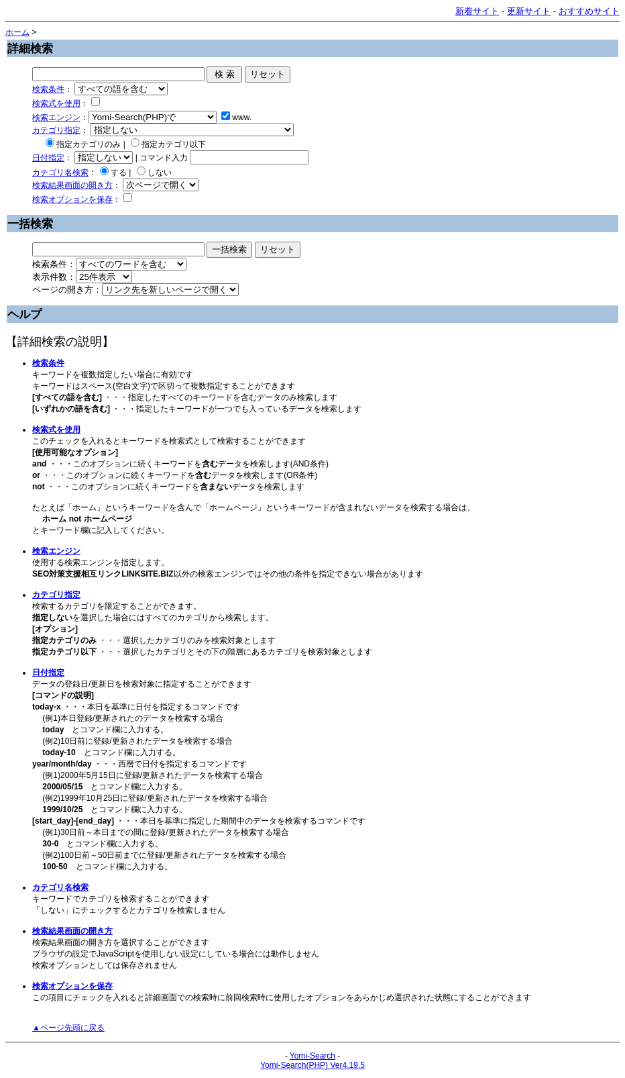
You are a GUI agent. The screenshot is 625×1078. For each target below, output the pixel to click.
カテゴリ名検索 (60, 172)
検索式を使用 (56, 103)
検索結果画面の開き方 (72, 185)
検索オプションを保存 (72, 199)
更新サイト (529, 11)
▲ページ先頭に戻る (68, 1027)
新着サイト (477, 11)
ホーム (17, 32)
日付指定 (48, 157)
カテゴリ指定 (56, 130)
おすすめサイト (589, 11)
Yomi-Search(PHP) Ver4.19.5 (312, 1065)
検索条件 (48, 89)
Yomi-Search (312, 1056)
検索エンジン (56, 117)
